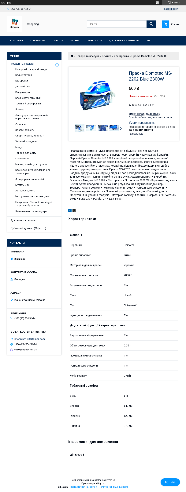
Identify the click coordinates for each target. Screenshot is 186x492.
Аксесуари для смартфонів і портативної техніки (32, 117)
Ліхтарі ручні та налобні (29, 179)
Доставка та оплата (124, 40)
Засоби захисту (24, 129)
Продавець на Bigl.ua (93, 483)
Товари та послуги (44, 40)
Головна (16, 40)
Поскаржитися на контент (83, 487)
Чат (170, 482)
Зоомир (19, 109)
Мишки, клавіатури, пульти (31, 164)
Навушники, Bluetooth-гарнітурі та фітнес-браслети (33, 204)
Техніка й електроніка (115, 56)
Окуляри (20, 124)
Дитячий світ (22, 86)
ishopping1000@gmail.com (29, 339)
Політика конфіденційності (113, 487)
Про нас (75, 40)
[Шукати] (151, 24)
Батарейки (21, 80)
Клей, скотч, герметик (27, 97)
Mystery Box (22, 184)
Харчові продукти (26, 141)
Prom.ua (110, 480)
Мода (18, 147)
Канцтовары (22, 92)
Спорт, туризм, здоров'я (29, 135)
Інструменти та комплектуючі (32, 196)
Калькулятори (23, 75)
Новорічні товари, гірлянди (31, 69)
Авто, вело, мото (25, 190)
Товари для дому (25, 152)
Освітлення (22, 158)
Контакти (94, 40)
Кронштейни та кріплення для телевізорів (32, 171)
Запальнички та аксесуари (31, 211)
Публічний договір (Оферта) (28, 228)
